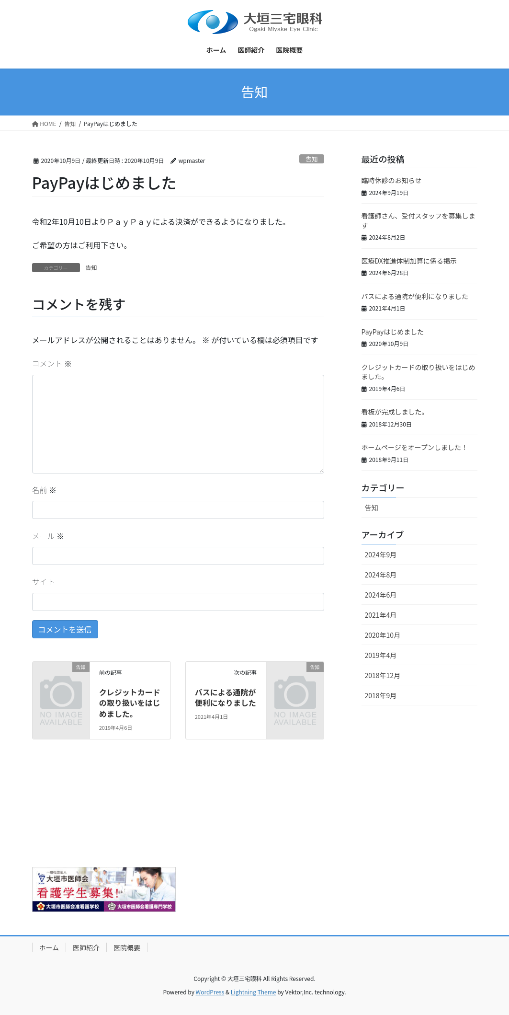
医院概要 (126, 947)
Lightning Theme (253, 992)
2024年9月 (381, 554)
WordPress (210, 992)
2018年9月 (381, 695)
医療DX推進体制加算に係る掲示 (409, 260)
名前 (44, 490)
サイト (43, 581)
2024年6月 (381, 595)
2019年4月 (381, 655)
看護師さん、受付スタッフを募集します (418, 220)
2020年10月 (383, 635)
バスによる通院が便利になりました (225, 697)
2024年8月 (381, 574)
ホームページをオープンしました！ (415, 447)
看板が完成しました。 (395, 411)
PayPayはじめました (393, 331)
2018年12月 (383, 675)
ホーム (49, 947)
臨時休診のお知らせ (392, 180)
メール (48, 536)
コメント (52, 363)
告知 (311, 158)
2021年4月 (381, 615)
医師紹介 (86, 947)
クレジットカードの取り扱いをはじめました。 (129, 702)
